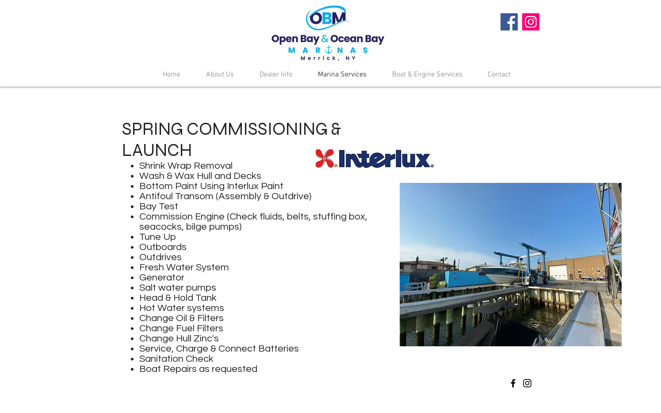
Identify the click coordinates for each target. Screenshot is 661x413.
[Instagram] (530, 21)
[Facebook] (509, 21)
